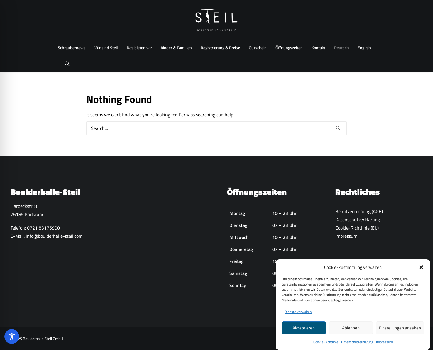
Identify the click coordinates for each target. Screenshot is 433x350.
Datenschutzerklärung (357, 344)
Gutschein (258, 48)
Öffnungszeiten (289, 48)
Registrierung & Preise (220, 48)
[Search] (216, 128)
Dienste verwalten (298, 314)
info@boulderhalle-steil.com (54, 235)
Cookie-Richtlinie (325, 344)
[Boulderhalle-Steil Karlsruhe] (216, 20)
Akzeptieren (303, 330)
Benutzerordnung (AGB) (359, 211)
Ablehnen (351, 330)
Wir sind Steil (106, 48)
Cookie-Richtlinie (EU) (357, 227)
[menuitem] (71, 48)
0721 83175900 (43, 227)
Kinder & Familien (176, 48)
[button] (421, 269)
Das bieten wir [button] (139, 48)
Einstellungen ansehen (400, 330)
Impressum (384, 344)
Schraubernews (72, 48)
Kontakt (318, 48)
